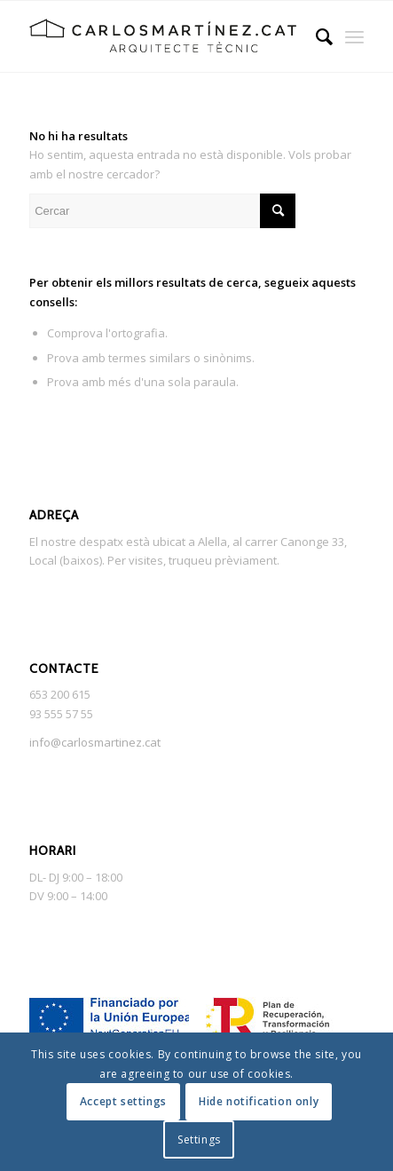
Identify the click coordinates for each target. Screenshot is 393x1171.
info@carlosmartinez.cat (95, 742)
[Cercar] (315, 36)
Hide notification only (258, 1101)
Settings (199, 1139)
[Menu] (354, 36)
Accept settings (123, 1101)
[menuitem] (315, 36)
